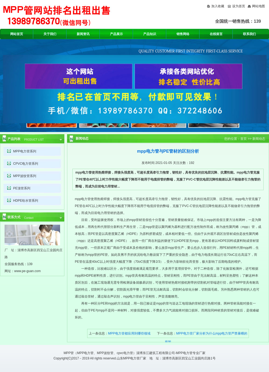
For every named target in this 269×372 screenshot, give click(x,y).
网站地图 (258, 6)
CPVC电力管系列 (25, 164)
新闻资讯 (83, 34)
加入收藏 (217, 6)
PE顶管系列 (21, 188)
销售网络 (182, 34)
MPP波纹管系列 (24, 176)
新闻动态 (258, 139)
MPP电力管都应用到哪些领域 (129, 333)
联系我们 (249, 34)
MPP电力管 (85, 353)
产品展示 (116, 34)
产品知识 (149, 34)
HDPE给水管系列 (25, 200)
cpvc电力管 (125, 353)
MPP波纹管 (105, 353)
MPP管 (69, 353)
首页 (243, 139)
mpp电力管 (83, 199)
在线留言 (216, 34)
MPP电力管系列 (24, 151)
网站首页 (16, 34)
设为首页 (238, 6)
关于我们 (49, 34)
